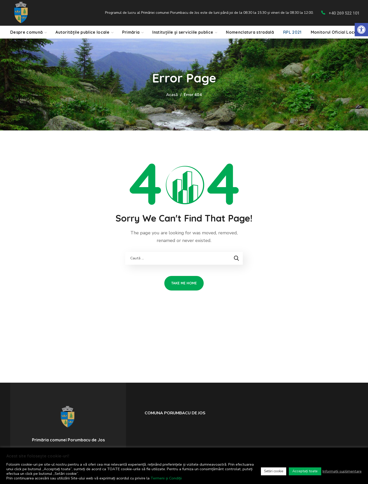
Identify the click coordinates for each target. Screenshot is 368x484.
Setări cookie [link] (273, 471)
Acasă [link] (172, 95)
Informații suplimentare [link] (342, 471)
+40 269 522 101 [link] (344, 13)
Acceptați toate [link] (305, 471)
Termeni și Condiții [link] (166, 478)
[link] (361, 29)
